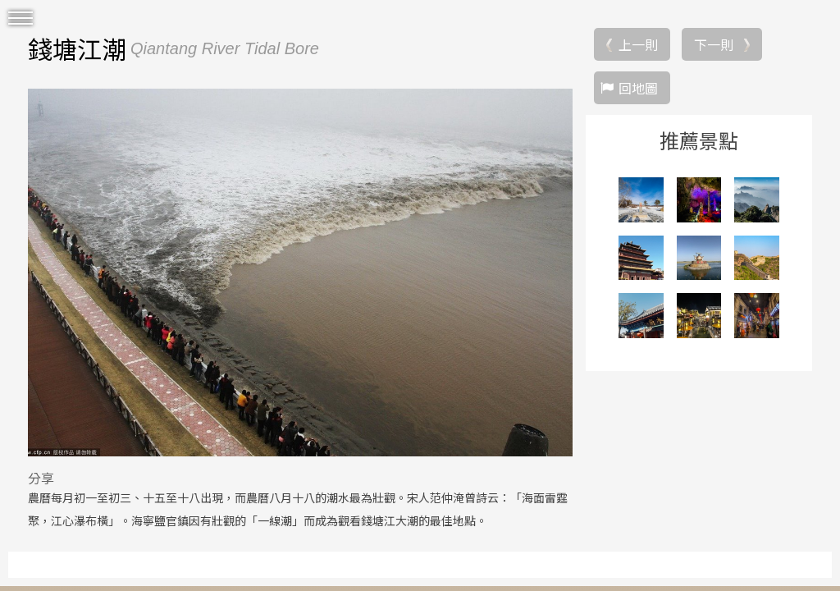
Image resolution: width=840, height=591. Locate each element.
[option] (300, 273)
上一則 (638, 44)
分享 (41, 478)
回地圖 (638, 88)
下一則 (713, 44)
